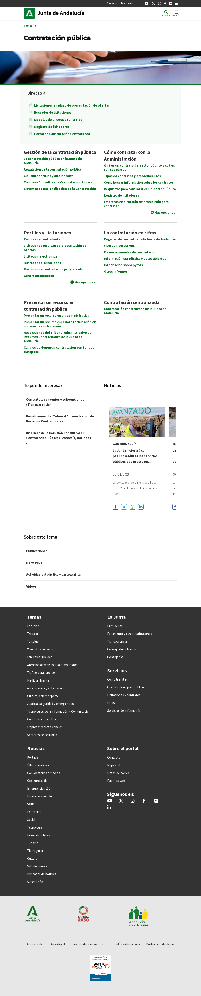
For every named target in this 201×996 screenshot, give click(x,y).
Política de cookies (127, 944)
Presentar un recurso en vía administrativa (56, 315)
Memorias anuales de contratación (130, 252)
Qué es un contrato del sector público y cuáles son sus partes (139, 167)
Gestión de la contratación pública (60, 152)
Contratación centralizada (132, 302)
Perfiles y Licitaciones (47, 232)
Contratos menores (39, 276)
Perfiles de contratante (42, 239)
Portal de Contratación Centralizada (62, 134)
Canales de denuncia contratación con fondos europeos (59, 349)
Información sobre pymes (123, 265)
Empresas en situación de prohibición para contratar (136, 204)
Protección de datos (160, 944)
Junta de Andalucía (30, 13)
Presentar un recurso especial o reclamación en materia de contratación (60, 324)
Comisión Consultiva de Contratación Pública (58, 182)
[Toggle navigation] (176, 13)
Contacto (111, 3)
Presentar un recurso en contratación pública (49, 305)
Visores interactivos (119, 245)
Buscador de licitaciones (52, 112)
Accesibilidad (35, 944)
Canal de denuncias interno (89, 944)
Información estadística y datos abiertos (135, 258)
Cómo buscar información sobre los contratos (138, 182)
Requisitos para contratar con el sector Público (140, 189)
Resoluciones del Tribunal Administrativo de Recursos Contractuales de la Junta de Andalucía (58, 336)
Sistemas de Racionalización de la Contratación (60, 189)
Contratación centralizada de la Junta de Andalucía (135, 311)
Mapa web (127, 3)
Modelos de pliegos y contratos (58, 119)
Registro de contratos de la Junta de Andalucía (140, 239)
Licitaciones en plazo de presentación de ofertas (72, 105)
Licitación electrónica (40, 256)
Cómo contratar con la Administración (127, 155)
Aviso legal (57, 944)
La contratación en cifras (130, 232)
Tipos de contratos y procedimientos (132, 176)
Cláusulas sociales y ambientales (48, 176)
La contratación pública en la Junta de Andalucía (53, 161)
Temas (28, 26)
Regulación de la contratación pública (52, 169)
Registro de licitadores (51, 127)
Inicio (67, 13)
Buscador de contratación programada (53, 269)
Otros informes (115, 271)
